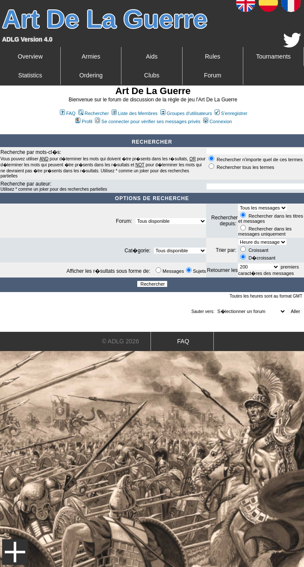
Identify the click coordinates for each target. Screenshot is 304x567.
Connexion (217, 121)
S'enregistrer (231, 113)
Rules (212, 56)
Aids (151, 56)
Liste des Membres (135, 113)
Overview (30, 56)
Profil (83, 121)
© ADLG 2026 (120, 341)
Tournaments (273, 56)
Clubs (151, 75)
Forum (212, 75)
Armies (91, 56)
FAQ (68, 113)
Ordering (91, 75)
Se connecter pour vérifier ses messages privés (148, 121)
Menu (15, 552)
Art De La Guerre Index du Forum (3, 130)
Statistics (30, 75)
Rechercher (93, 113)
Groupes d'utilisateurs (186, 113)
